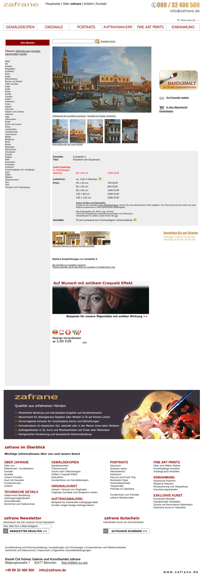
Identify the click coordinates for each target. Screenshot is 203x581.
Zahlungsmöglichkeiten (17, 498)
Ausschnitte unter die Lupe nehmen (67, 144)
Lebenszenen (11, 134)
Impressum (44, 550)
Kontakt (101, 3)
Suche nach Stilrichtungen (66, 471)
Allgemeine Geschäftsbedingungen (71, 550)
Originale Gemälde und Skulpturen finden (74, 492)
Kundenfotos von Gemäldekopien (70, 480)
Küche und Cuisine (13, 124)
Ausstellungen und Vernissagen (66, 547)
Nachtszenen (10, 149)
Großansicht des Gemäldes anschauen (69, 116)
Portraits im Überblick (122, 488)
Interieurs (9, 114)
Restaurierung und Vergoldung (171, 486)
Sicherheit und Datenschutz (19, 504)
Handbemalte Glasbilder (167, 501)
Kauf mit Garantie (14, 480)
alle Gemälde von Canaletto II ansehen (69, 265)
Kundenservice (12, 483)
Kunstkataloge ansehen (167, 468)
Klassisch (115, 465)
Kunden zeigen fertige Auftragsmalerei (72, 505)
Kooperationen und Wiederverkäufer (106, 547)
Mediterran (9, 139)
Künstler (36, 51)
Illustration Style (119, 480)
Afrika (7, 61)
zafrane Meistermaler (122, 497)
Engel (7, 86)
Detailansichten (60, 465)
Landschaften (11, 129)
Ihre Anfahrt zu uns (75, 562)
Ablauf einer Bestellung (17, 495)
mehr (84, 342)
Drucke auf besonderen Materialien (173, 504)
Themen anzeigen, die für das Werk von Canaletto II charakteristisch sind (83, 267)
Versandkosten (12, 501)
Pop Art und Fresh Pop (123, 477)
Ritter (7, 159)
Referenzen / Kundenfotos (18, 468)
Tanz (7, 182)
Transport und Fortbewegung (17, 187)
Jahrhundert (11, 54)
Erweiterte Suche (108, 41)
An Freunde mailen (177, 97)
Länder (23, 54)
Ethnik (7, 91)
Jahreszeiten (10, 119)
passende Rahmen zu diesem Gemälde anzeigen (73, 246)
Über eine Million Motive (167, 465)
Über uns (9, 465)
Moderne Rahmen (164, 483)
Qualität (8, 474)
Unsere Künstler (13, 477)
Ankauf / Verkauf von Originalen (69, 489)
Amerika (8, 66)
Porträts (8, 154)
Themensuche (59, 468)
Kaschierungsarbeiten (166, 489)
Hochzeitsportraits (120, 483)
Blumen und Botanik (13, 81)
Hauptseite (52, 3)
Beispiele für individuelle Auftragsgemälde (74, 502)
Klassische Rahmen (165, 480)
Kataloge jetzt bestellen (166, 471)
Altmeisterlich (117, 471)
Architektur (9, 71)
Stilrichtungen (23, 51)
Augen (8, 76)
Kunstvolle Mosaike (164, 498)
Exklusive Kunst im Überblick (170, 507)
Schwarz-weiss (118, 468)
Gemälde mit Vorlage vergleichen (101, 116)
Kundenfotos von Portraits (124, 494)
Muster (8, 144)
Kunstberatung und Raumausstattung (26, 547)
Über (72, 3)
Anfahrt (89, 3)
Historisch (115, 474)
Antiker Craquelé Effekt (64, 474)
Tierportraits (117, 485)
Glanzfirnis (57, 477)
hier (116, 216)
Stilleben (8, 177)
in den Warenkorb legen (108, 205)
